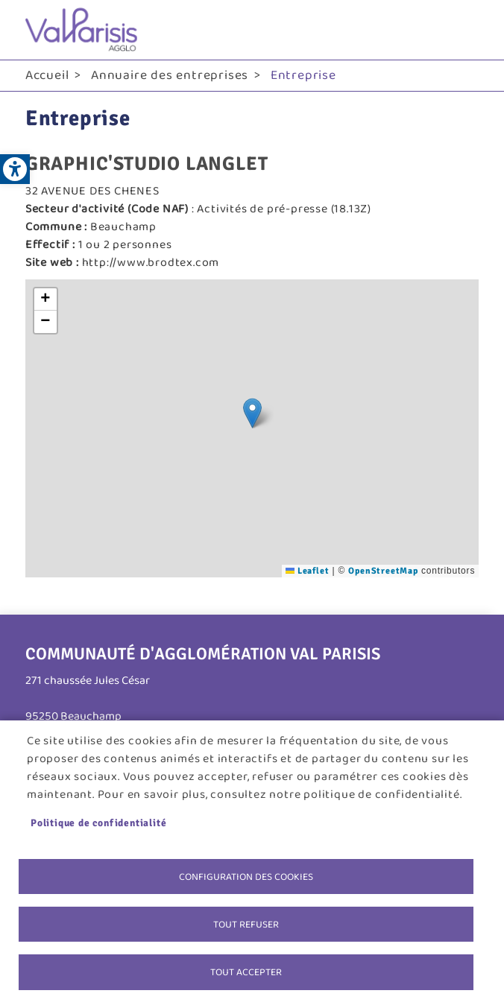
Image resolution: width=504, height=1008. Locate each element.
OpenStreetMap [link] (383, 571)
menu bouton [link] (464, 30)
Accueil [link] (47, 75)
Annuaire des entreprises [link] (169, 75)
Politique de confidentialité (98, 820)
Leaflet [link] (307, 571)
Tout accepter (246, 971)
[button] (252, 413)
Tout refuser (246, 923)
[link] (15, 169)
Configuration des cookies (246, 874)
